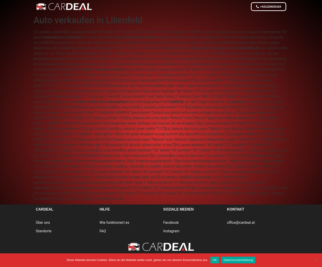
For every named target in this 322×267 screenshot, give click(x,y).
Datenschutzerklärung (238, 260)
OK (215, 260)
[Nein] (316, 260)
